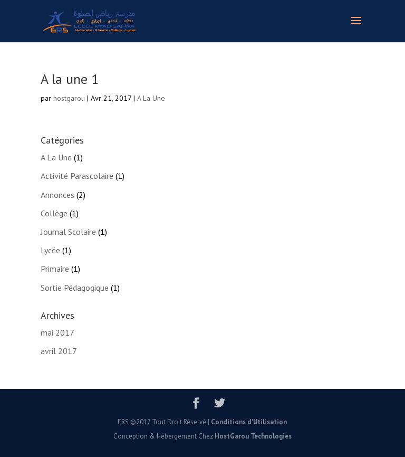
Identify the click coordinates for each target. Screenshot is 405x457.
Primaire (55, 268)
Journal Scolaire (68, 231)
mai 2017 (57, 332)
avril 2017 (59, 351)
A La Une (151, 98)
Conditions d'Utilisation (249, 421)
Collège (54, 213)
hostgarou (69, 98)
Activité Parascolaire (77, 175)
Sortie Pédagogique (75, 287)
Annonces (57, 194)
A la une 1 (70, 79)
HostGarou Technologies (253, 436)
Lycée (50, 250)
